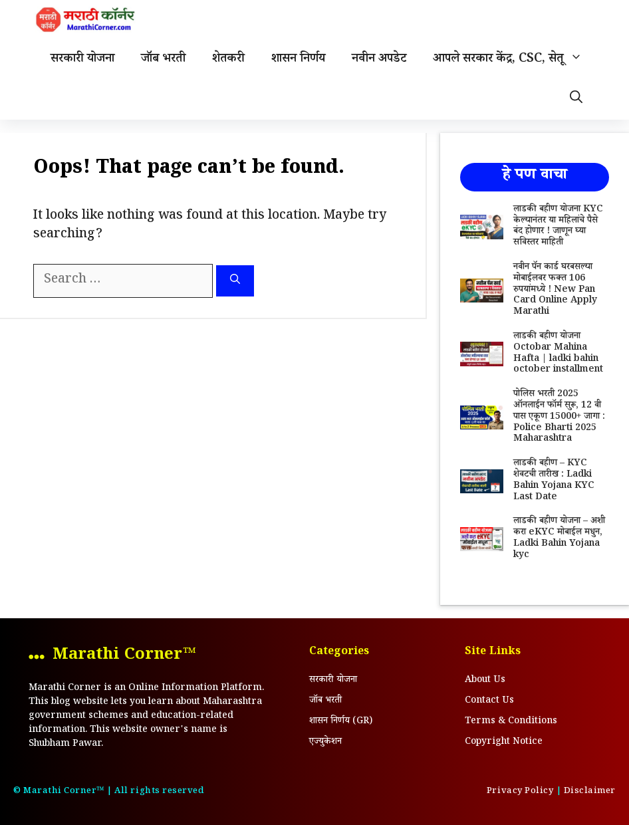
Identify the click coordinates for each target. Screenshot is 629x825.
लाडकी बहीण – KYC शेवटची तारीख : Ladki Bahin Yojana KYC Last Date (553, 481)
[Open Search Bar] (576, 100)
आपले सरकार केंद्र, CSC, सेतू (514, 60)
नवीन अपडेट (379, 60)
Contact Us (489, 701)
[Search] (235, 280)
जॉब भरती (163, 60)
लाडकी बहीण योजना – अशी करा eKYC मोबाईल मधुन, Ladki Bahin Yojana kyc (559, 538)
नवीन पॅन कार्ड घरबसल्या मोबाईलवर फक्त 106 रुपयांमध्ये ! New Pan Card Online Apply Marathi (555, 290)
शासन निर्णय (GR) (340, 722)
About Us (485, 680)
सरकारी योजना (82, 60)
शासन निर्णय (298, 60)
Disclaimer (590, 791)
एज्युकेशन (325, 742)
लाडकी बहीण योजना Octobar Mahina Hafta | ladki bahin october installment (558, 354)
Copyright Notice (504, 742)
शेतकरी (228, 60)
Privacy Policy (520, 791)
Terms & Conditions (511, 722)
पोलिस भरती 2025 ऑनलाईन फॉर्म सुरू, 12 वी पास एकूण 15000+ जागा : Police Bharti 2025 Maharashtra (559, 417)
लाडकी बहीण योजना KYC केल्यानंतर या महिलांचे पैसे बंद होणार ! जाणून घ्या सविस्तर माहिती (558, 227)
